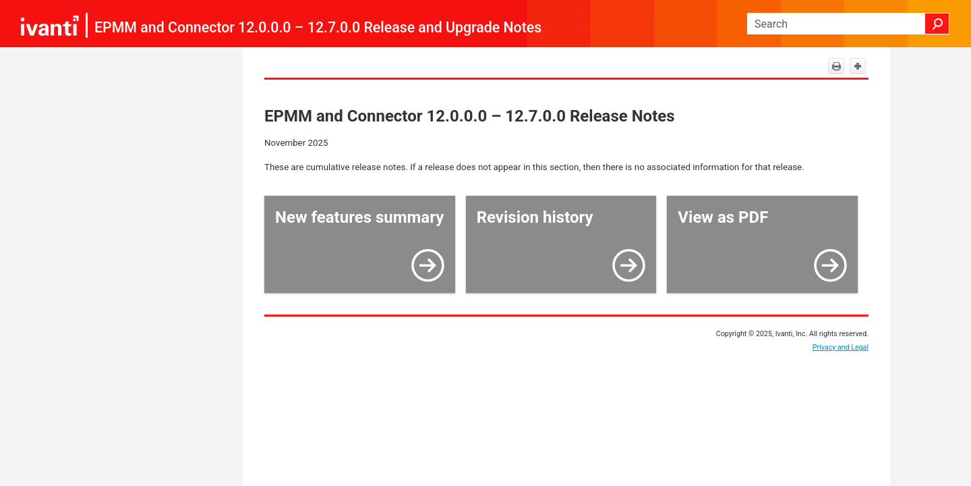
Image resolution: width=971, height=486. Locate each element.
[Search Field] (848, 23)
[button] (937, 23)
